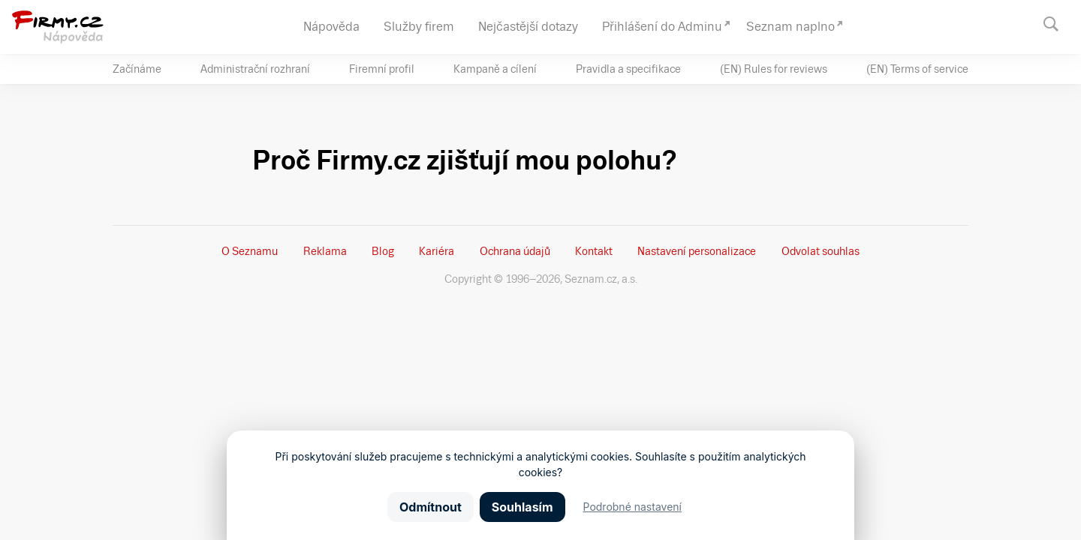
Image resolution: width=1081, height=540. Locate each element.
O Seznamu (249, 251)
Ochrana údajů (515, 251)
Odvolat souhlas (820, 251)
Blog (383, 251)
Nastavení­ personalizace (696, 251)
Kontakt (594, 251)
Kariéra (436, 251)
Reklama (325, 251)
